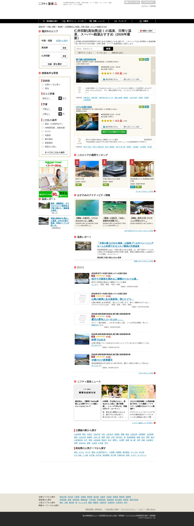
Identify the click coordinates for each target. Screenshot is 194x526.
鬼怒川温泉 (134, 500)
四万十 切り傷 (120, 147)
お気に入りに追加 (132, 79)
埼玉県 (70, 497)
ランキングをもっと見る (144, 191)
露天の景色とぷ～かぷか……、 (107, 319)
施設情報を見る (111, 79)
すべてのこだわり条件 (55, 152)
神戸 (125, 503)
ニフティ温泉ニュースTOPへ (142, 423)
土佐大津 (82, 437)
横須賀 (71, 503)
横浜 (61, 503)
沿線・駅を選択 (55, 64)
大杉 (103, 434)
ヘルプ (140, 509)
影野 (88, 443)
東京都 (96, 497)
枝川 (143, 437)
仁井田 (100, 443)
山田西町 (141, 434)
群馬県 (89, 497)
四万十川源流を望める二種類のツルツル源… (114, 279)
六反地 (94, 443)
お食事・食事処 (115, 452)
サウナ (87, 452)
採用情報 (153, 515)
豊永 (84, 434)
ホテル (81, 452)
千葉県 (76, 497)
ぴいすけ (94, 345)
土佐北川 (109, 434)
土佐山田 (133, 434)
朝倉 (138, 437)
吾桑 (127, 440)
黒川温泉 (118, 500)
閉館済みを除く (118, 53)
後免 (76, 437)
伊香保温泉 (101, 500)
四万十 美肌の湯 (98, 147)
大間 (138, 440)
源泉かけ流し (51, 147)
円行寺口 (119, 437)
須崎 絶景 (94, 98)
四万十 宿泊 (87, 147)
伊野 (148, 437)
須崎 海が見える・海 (106, 98)
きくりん (94, 365)
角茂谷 (117, 434)
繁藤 (122, 434)
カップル (134, 452)
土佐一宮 (96, 437)
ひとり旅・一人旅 (81, 455)
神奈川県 (63, 497)
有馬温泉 (76, 500)
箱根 (69, 500)
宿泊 (76, 452)
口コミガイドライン (128, 509)
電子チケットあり (85, 53)
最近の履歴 (148, 2)
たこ (93, 284)
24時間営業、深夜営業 (55, 128)
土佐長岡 (150, 434)
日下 (85, 440)
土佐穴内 (96, 434)
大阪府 (102, 497)
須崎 (143, 440)
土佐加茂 (96, 440)
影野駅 (146, 98)
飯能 (90, 503)
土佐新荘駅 (87, 100)
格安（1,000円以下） (100, 452)
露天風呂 (126, 452)
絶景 (128, 455)
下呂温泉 (92, 500)
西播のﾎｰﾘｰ (95, 325)
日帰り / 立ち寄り (52, 85)
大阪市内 (102, 503)
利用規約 (121, 515)
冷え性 (141, 452)
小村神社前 (78, 440)
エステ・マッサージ (138, 455)
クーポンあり (102, 53)
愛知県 (121, 497)
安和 (76, 443)
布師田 (89, 437)
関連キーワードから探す (49, 505)
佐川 (109, 440)
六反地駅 (135, 147)
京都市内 (111, 503)
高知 (108, 437)
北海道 (109, 497)
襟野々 (115, 440)
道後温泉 (110, 500)
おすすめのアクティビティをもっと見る (138, 231)
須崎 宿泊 (86, 98)
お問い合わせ (151, 509)
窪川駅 (149, 147)
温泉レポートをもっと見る (143, 261)
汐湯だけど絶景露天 (102, 360)
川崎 (66, 503)
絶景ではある (98, 339)
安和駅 (140, 98)
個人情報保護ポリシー (90, 515)
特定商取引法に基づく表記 (108, 515)
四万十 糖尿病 (109, 147)
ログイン (145, 6)
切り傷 (113, 455)
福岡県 (128, 497)
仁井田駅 (143, 147)
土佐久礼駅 (133, 98)
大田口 (89, 434)
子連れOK (121, 455)
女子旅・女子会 (95, 455)
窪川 (106, 443)
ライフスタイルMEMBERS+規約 (137, 515)
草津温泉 (63, 500)
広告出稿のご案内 (112, 509)
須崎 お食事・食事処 (121, 98)
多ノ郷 (132, 440)
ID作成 (153, 6)
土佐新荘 (149, 440)
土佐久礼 (82, 443)
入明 (112, 437)
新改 (127, 434)
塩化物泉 (106, 455)
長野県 (115, 497)
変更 (64, 48)
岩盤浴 (48, 135)
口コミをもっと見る (146, 373)
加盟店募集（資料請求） (94, 509)
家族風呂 (49, 143)
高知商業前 (131, 437)
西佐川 (104, 440)
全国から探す (62, 40)
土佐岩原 (77, 434)
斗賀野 (121, 440)
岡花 (90, 440)
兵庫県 (83, 497)
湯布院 (125, 500)
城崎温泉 (84, 500)
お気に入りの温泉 (132, 2)
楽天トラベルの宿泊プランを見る (114, 132)
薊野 (103, 437)
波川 (152, 437)
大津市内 (119, 503)
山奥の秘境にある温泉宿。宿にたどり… (112, 299)
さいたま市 (82, 503)
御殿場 (95, 503)
